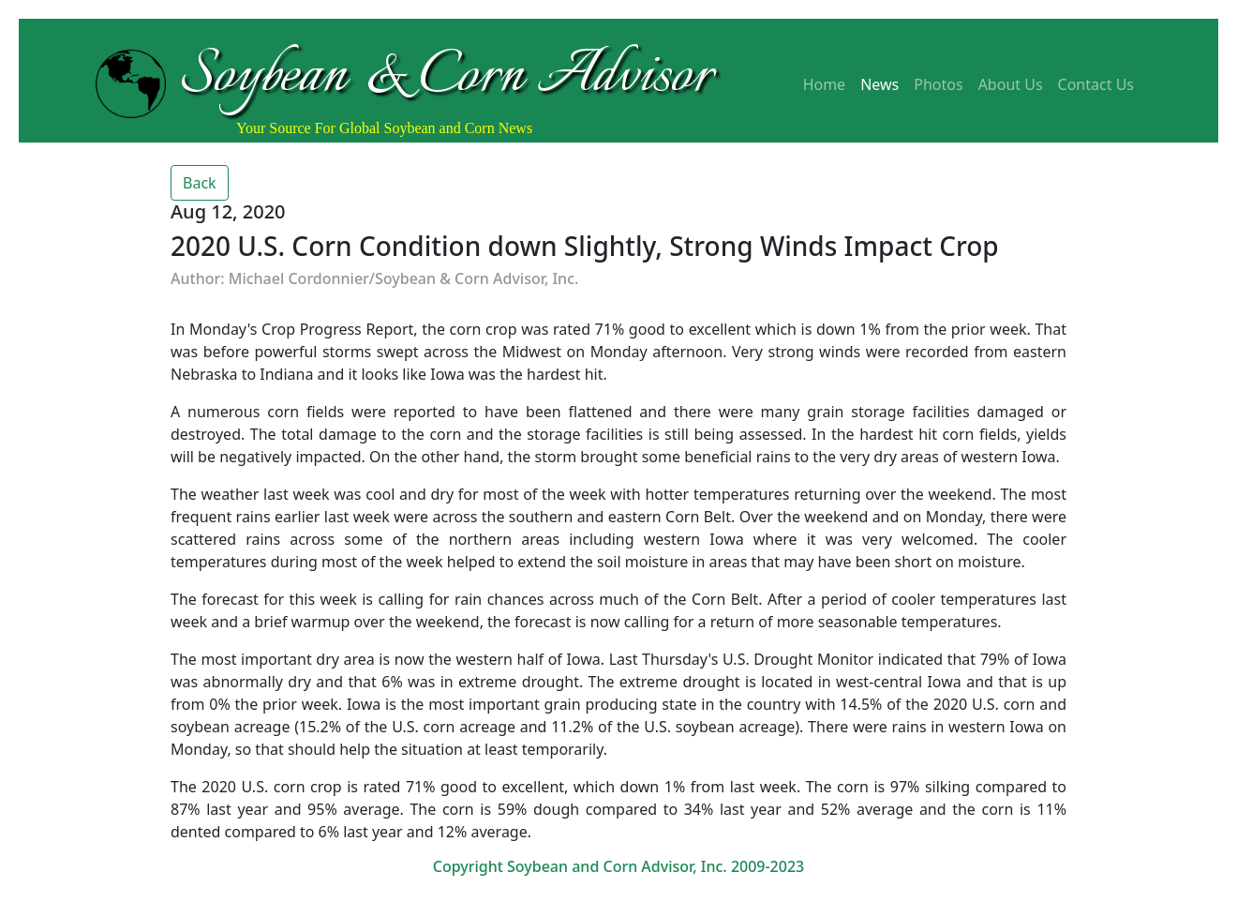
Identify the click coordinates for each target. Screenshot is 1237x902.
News (879, 84)
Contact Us (1096, 84)
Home (824, 84)
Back (199, 183)
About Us (1010, 84)
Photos (938, 84)
